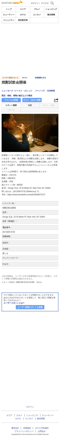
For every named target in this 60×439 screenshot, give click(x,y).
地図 (30, 105)
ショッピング (51, 9)
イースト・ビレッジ (23, 91)
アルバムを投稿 (11, 100)
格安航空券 (23, 20)
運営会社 (15, 428)
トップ (9, 9)
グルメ (37, 9)
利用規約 (27, 428)
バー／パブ (40, 91)
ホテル (23, 15)
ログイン (35, 3)
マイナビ (45, 3)
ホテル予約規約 (42, 428)
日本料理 (51, 91)
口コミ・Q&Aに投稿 (32, 100)
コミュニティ (9, 20)
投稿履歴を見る (40, 78)
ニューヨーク (7, 91)
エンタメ (37, 15)
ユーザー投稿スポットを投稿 (30, 307)
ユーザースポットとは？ (14, 303)
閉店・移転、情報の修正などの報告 (17, 95)
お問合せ (42, 431)
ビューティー (9, 15)
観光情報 (51, 15)
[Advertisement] (30, 33)
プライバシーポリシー (24, 431)
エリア (23, 9)
